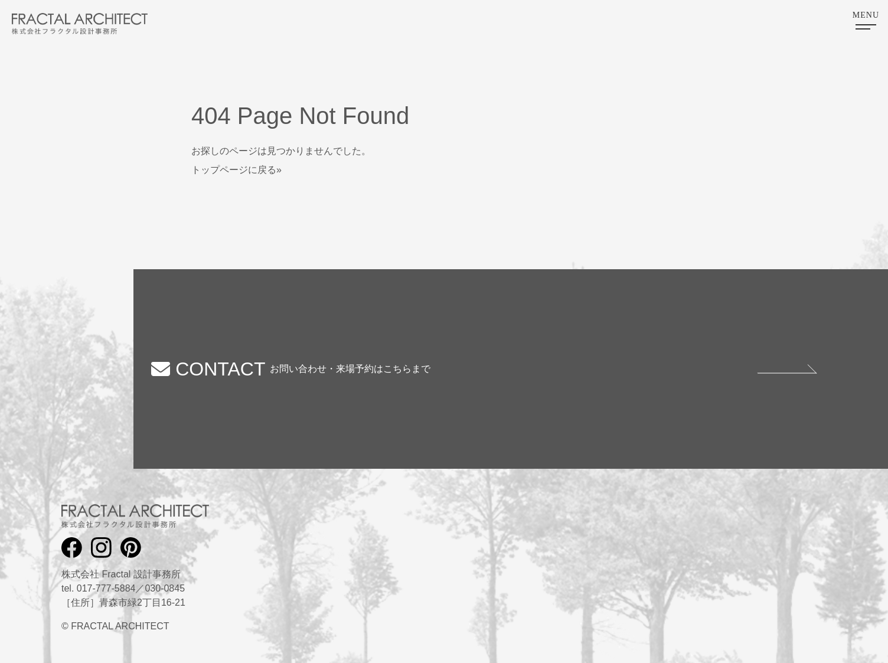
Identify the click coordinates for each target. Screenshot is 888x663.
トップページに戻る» (236, 170)
